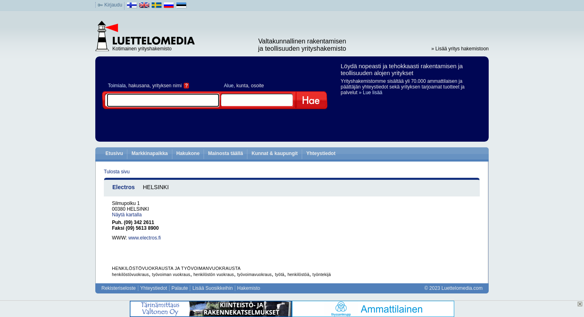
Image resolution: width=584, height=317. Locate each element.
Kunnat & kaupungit (274, 153)
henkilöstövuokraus (130, 274)
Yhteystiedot (320, 153)
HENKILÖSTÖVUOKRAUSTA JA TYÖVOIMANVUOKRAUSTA (176, 268)
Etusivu (114, 153)
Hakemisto (248, 288)
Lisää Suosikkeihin (212, 288)
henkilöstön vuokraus (213, 274)
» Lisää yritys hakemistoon (460, 49)
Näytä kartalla (127, 215)
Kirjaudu (113, 5)
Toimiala (117, 85)
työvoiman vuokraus (171, 274)
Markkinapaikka (149, 153)
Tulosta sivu (117, 172)
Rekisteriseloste (118, 288)
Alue (229, 85)
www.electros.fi (144, 238)
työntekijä (322, 274)
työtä (279, 274)
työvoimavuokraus (254, 274)
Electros (123, 187)
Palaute (180, 288)
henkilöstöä (298, 274)
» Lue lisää (370, 92)
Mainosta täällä (225, 153)
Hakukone (188, 153)
